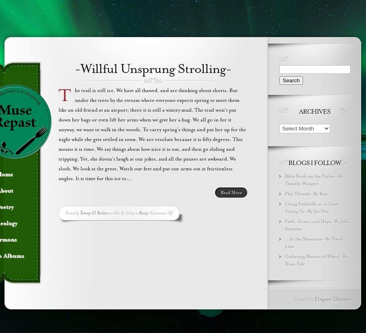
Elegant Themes (333, 299)
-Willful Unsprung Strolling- (153, 69)
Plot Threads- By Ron (306, 193)
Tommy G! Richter (94, 213)
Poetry (143, 213)
